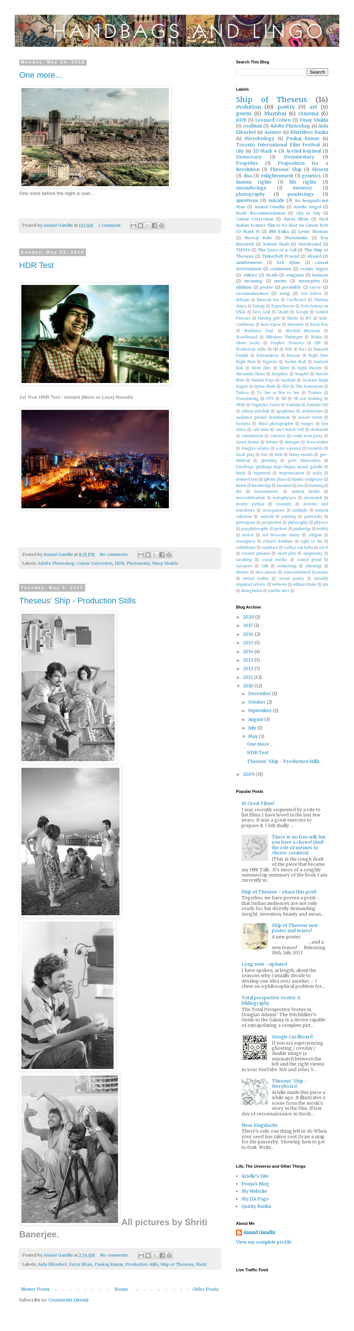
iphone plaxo (275, 479)
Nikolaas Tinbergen (284, 337)
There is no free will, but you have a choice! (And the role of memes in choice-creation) (298, 845)
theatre (242, 572)
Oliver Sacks (248, 343)
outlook (267, 517)
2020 (249, 617)
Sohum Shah (276, 244)
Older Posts (205, 1289)
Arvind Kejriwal (303, 151)
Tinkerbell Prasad (280, 256)
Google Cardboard (292, 1036)
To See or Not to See (278, 393)
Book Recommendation (260, 213)
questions (247, 200)
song (285, 293)
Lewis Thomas (313, 231)
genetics (311, 175)
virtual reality (256, 578)
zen (325, 584)
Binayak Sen (268, 300)
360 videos (311, 294)
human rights (253, 182)
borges (307, 424)
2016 (249, 634)
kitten (241, 486)
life (239, 491)
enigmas (295, 275)
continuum (280, 268)
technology (287, 566)
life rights (302, 182)
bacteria (243, 424)
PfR (318, 343)
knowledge (261, 486)
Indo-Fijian (271, 325)
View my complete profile (264, 1242)
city (240, 151)
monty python (250, 504)
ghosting (269, 461)
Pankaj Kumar (108, 1264)
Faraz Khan (80, 1264)
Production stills (141, 1264)
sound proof (309, 560)
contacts (277, 436)
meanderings (251, 188)
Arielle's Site (255, 1176)
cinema (308, 113)
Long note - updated (264, 964)
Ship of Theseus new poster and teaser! (295, 928)
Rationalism (268, 355)
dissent (320, 169)
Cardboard (296, 300)
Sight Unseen (310, 368)
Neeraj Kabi (258, 237)
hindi (240, 473)
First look (261, 312)
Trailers (315, 393)
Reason (293, 355)
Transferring (247, 399)
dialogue (292, 442)
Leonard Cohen (273, 120)
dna (247, 175)
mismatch (313, 498)
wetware (279, 584)
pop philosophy (255, 529)
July (252, 728)
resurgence (245, 541)
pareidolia (313, 517)
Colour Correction (94, 563)
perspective (271, 522)
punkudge (302, 529)
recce (315, 287)
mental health (306, 491)
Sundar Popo (262, 380)
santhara (270, 548)
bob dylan (289, 262)
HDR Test (36, 265)
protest (280, 529)
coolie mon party (307, 436)
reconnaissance (252, 293)
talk (264, 566)
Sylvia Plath (264, 386)
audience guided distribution (263, 417)
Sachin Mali (295, 362)
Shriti (201, 1264)
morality (284, 504)
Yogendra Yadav (265, 405)
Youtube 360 (317, 405)
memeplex (309, 280)
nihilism (243, 287)
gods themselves (304, 461)
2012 (248, 668)
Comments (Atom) (68, 1300)
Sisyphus (279, 374)
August (256, 719)
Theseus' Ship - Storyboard (289, 1083)
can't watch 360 (289, 430)
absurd (314, 256)
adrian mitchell (255, 411)
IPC (309, 318)
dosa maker (317, 442)
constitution (252, 436)
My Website (254, 1191)
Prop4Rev (247, 163)
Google (302, 312)
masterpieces (266, 491)
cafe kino (260, 430)
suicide (276, 200)
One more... (40, 75)
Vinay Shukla (165, 563)
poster (266, 287)
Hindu (292, 318)
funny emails (301, 455)
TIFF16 (243, 249)
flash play (245, 455)
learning (316, 486)
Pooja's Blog (255, 1184)
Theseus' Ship (286, 169)
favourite (315, 448)
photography (250, 194)
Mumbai (275, 113)
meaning (253, 280)
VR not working (308, 399)
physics (321, 522)
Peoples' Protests (287, 343)
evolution (248, 107)
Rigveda (270, 362)
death (272, 275)
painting (288, 517)
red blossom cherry (281, 535)
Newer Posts (35, 1289)
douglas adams (255, 448)
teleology (314, 566)
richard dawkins (278, 541)
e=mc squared (289, 448)
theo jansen (266, 572)
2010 (248, 686)
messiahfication (250, 498)
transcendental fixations (306, 572)
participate (245, 522)
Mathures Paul (258, 331)
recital (247, 535)
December (260, 693)
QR (275, 349)
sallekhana (246, 548)
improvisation (291, 473)
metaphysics (284, 498)
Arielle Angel (307, 206)
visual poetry (291, 578)
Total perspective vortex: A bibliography (271, 1000)
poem (243, 113)
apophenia (285, 411)
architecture (312, 411)
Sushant (288, 380)
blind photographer (276, 424)
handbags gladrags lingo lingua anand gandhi (279, 467)
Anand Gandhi (269, 206)
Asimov (272, 132)
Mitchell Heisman (303, 331)
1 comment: (110, 225)
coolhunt (252, 126)
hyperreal (262, 473)
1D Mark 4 (265, 151)
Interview (295, 325)
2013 (248, 660)
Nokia (316, 337)
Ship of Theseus (177, 1264)
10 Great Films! (258, 803)
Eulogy (259, 306)
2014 (248, 651)
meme (280, 280)
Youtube (293, 405)
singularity (313, 553)
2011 (248, 677)
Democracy (248, 157)
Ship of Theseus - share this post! (279, 892)
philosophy (298, 522)
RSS (288, 349)
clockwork (319, 430)
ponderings (301, 194)
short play (286, 553)
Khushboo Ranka (309, 132)
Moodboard (246, 337)
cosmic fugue (314, 268)
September (260, 710)
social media (274, 560)
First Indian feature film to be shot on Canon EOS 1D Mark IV (282, 225)
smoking (244, 560)
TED (285, 386)
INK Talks (279, 231)
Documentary (299, 157)
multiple (299, 510)
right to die (311, 541)
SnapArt (302, 374)
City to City (308, 213)
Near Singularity (260, 1125)
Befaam (243, 300)
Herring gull (269, 318)
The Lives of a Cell (277, 249)
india (317, 473)
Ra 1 (303, 349)
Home (121, 1289)
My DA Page (255, 1199)
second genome (256, 553)
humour (320, 275)
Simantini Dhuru (250, 374)
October (257, 702)
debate (272, 442)
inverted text (247, 479)
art (313, 107)
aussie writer (310, 417)
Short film (261, 368)
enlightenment (277, 175)
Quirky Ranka (256, 1206)
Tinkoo (242, 393)
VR (283, 399)
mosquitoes (274, 510)
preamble (291, 287)
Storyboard (309, 244)
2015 (248, 642)
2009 (249, 774)
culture (250, 275)
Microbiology (259, 138)
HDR (119, 563)
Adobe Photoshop (56, 563)
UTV (270, 399)
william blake (304, 584)
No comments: (115, 554)
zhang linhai (251, 591)
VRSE (240, 405)
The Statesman (309, 386)
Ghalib (283, 312)
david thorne (247, 442)
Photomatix (138, 563)
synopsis (244, 566)
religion (315, 535)
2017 (248, 625)
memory (302, 188)
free (264, 455)
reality (322, 529)
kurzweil (284, 486)
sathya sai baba (298, 548)
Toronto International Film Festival (278, 144)
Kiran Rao (319, 325)
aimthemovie (249, 262)
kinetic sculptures (307, 479)
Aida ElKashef (52, 1264)
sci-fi (323, 548)
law (300, 486)
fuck (278, 455)
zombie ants (278, 591)
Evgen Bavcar (283, 306)
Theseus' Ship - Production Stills (77, 600)
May (253, 736)
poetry (286, 107)
